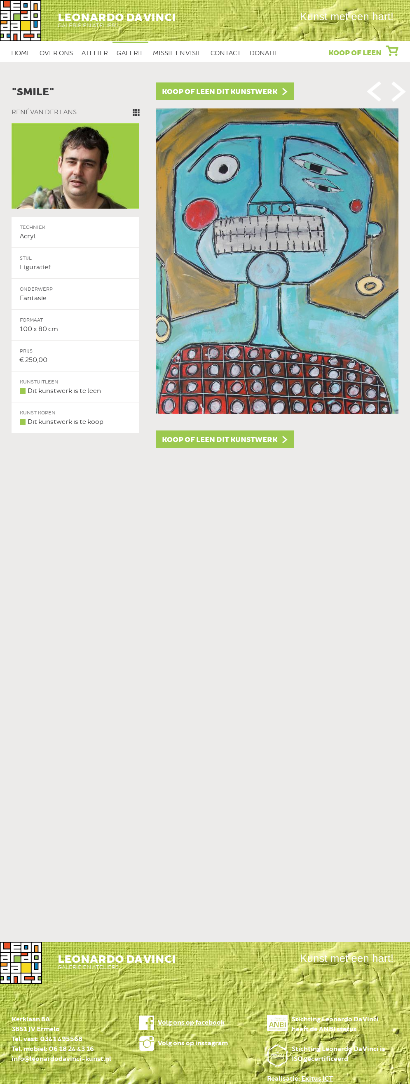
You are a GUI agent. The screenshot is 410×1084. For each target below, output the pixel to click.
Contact (226, 53)
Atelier (95, 53)
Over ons (56, 53)
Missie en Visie (177, 53)
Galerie (130, 53)
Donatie (264, 53)
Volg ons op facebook (191, 1022)
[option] (205, 265)
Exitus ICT (317, 1079)
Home (21, 53)
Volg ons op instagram (193, 1043)
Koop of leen (355, 53)
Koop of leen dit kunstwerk (219, 92)
